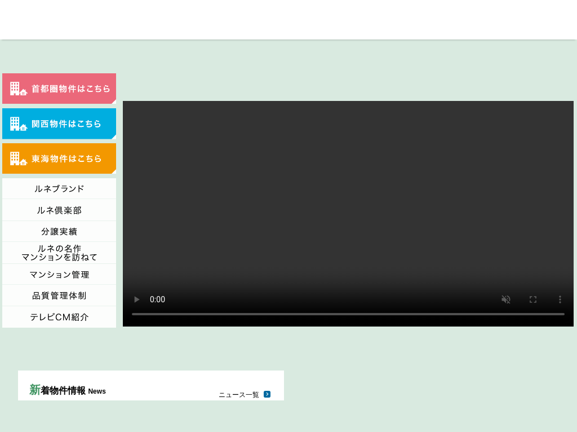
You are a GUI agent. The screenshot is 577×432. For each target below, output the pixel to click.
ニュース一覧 (239, 395)
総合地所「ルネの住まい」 (19, 20)
